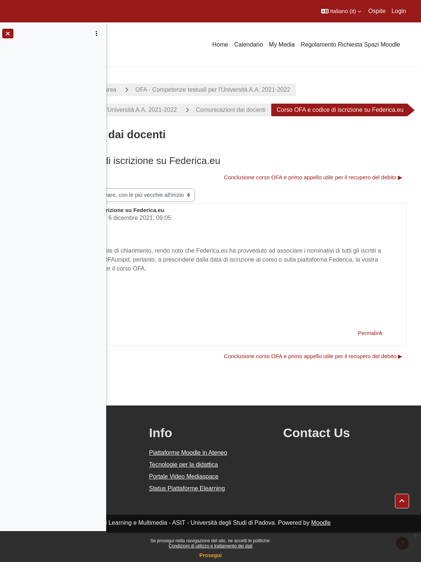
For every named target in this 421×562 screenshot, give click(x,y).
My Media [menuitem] (282, 44)
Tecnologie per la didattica (254, 493)
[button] (341, 11)
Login (399, 11)
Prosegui (210, 555)
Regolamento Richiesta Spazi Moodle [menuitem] (350, 44)
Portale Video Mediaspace (254, 505)
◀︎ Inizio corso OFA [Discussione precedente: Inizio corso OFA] (148, 197)
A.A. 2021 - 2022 (142, 89)
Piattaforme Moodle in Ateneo (259, 482)
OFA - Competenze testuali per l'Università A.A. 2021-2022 (318, 89)
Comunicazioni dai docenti (337, 110)
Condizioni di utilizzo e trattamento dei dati (211, 546)
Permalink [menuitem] (370, 362)
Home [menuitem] (220, 44)
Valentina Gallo (170, 238)
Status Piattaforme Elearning (258, 517)
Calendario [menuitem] (248, 44)
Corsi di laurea (203, 89)
